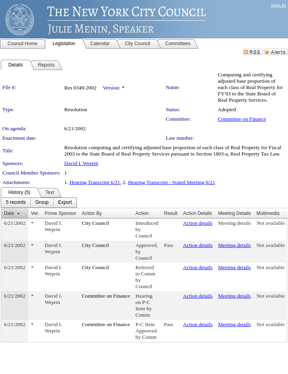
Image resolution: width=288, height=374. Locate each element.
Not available (270, 223)
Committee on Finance (242, 119)
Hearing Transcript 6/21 (94, 182)
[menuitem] (16, 202)
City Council (95, 223)
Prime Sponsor (60, 213)
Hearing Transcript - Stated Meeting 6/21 (171, 182)
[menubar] (39, 202)
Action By (92, 213)
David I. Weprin (81, 163)
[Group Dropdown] (42, 202)
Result (170, 213)
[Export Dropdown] (65, 202)
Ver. (35, 213)
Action (142, 213)
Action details (197, 223)
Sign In (278, 5)
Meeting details (234, 223)
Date (9, 213)
